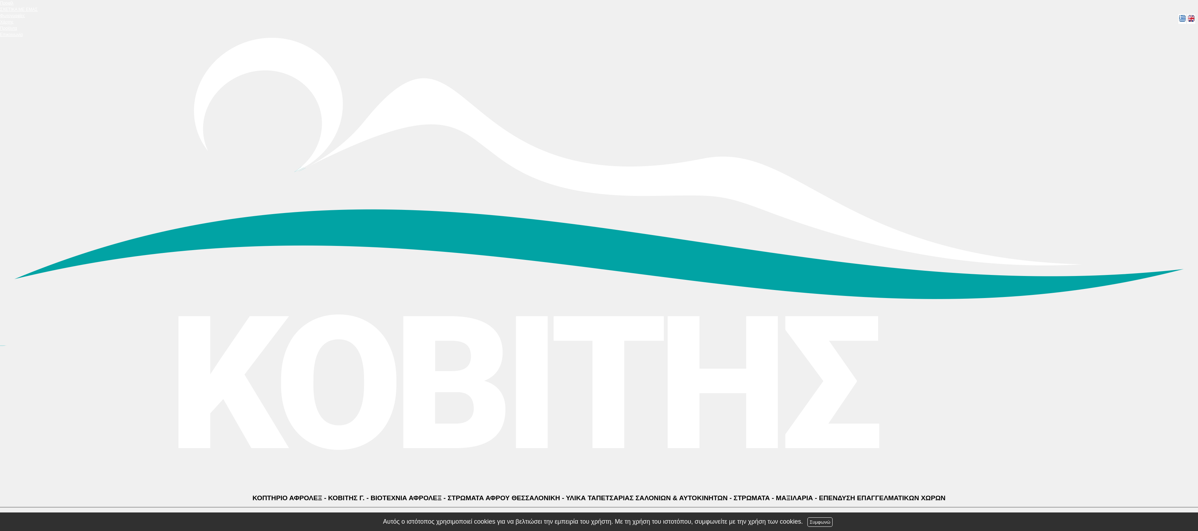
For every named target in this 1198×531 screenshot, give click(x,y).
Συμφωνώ (820, 522)
